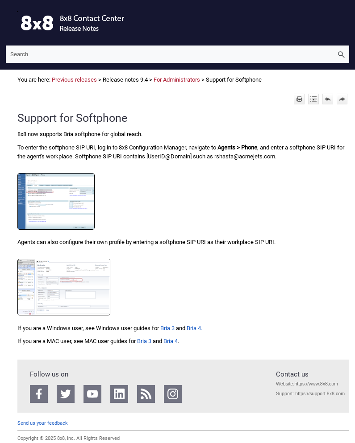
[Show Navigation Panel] (10, 22)
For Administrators (177, 79)
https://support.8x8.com (320, 393)
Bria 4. (194, 328)
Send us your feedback (42, 423)
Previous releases (74, 79)
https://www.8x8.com (316, 383)
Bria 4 (170, 341)
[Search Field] (177, 54)
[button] (341, 54)
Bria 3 (167, 328)
